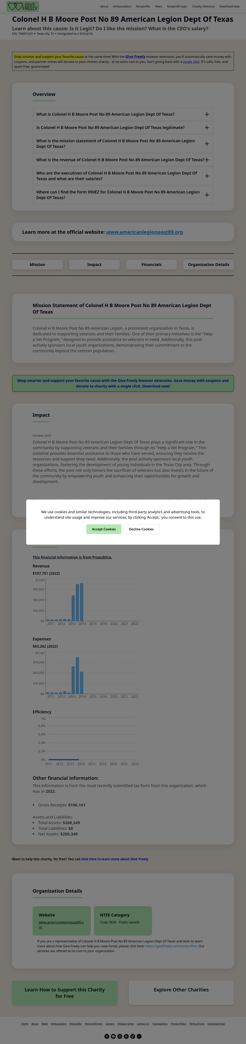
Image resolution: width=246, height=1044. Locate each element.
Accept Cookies (104, 529)
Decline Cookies (141, 529)
